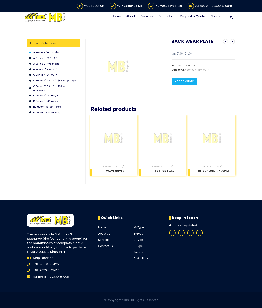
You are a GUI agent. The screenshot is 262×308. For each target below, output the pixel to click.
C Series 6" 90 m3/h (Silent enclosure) (49, 88)
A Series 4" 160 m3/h (196, 69)
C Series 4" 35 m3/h (45, 75)
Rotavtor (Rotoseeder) (47, 112)
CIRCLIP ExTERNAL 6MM (213, 171)
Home (102, 227)
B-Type (138, 234)
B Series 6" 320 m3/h (45, 69)
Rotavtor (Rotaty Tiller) (47, 107)
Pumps (138, 252)
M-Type (139, 227)
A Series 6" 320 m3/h (45, 58)
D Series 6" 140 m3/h (45, 101)
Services (103, 240)
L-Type (138, 246)
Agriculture (141, 258)
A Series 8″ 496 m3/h (46, 64)
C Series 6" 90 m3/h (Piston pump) (54, 80)
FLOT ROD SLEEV (164, 171)
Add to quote (184, 81)
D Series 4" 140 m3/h (45, 95)
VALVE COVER (115, 171)
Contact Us (105, 246)
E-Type (138, 240)
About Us (104, 234)
